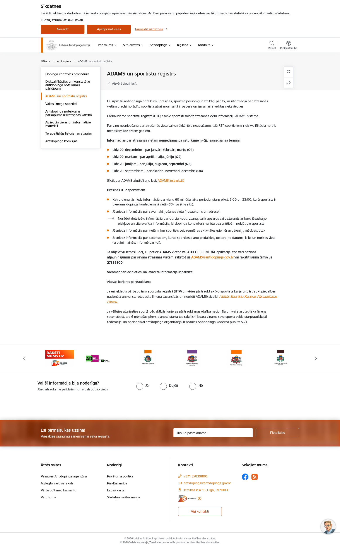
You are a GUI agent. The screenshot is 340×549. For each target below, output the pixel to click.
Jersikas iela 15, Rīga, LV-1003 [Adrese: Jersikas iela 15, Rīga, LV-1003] (206, 490)
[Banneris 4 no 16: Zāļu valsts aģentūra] (148, 358)
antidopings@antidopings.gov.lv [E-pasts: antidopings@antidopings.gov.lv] (207, 483)
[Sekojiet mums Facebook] (245, 477)
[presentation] (36, 403)
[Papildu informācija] (199, 498)
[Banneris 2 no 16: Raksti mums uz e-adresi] (59, 358)
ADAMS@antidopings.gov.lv (212, 257)
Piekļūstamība (117, 483)
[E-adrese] (187, 498)
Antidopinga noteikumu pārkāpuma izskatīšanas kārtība (68, 113)
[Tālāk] (315, 358)
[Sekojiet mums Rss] (254, 477)
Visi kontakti (200, 511)
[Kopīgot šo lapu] (288, 82)
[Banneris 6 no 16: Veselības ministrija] (236, 358)
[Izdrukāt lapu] (288, 72)
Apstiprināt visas (109, 29)
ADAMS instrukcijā (171, 180)
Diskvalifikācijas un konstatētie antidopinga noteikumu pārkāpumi (67, 85)
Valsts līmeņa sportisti (61, 104)
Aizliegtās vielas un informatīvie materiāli (68, 124)
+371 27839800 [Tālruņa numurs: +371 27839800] (195, 476)
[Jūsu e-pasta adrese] (213, 432)
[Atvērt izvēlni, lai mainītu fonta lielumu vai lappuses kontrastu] (288, 46)
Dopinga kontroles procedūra (67, 74)
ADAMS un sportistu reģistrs (66, 96)
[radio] (142, 385)
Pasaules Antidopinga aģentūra (64, 476)
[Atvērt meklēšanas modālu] (272, 46)
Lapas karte (115, 490)
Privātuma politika (120, 476)
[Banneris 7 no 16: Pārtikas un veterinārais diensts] (280, 358)
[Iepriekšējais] (24, 358)
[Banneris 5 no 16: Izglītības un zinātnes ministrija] (192, 358)
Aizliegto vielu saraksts (57, 483)
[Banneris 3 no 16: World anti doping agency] (104, 358)
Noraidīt (62, 29)
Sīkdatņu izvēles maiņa (123, 497)
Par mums (48, 497)
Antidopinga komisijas (61, 141)
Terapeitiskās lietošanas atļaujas (68, 133)
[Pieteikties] (277, 432)
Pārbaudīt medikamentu (58, 490)
